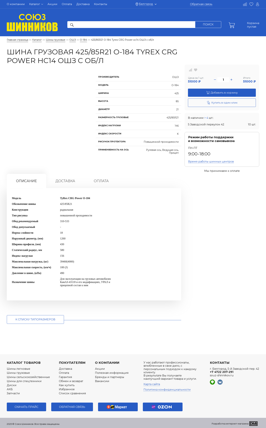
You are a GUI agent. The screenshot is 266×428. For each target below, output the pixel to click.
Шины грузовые (18, 372)
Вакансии (102, 381)
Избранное (67, 389)
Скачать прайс (26, 407)
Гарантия (65, 377)
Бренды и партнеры (109, 377)
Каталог (36, 4)
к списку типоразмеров (35, 319)
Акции (52, 4)
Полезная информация (112, 372)
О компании (16, 4)
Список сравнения (72, 393)
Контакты (100, 4)
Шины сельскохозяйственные (28, 377)
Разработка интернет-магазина (230, 423)
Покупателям (72, 363)
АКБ (10, 389)
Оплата (67, 4)
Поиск (208, 24)
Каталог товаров (24, 363)
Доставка (83, 4)
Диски (11, 385)
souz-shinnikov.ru (222, 375)
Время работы (211, 161)
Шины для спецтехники (24, 381)
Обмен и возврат (71, 381)
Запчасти (13, 393)
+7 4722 (221, 372)
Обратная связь (201, 4)
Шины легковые (18, 368)
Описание (26, 181)
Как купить (67, 385)
